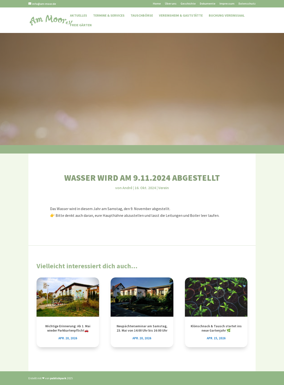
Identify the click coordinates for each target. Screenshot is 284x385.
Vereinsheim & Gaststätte (181, 16)
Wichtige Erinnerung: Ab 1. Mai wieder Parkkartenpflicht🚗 (67, 328)
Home (157, 3)
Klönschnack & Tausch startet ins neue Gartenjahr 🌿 (216, 328)
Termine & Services (109, 16)
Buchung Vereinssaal (227, 16)
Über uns (171, 3)
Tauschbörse (142, 16)
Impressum (227, 3)
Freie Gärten (81, 25)
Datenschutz (247, 3)
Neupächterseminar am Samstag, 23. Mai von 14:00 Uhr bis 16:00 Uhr (142, 328)
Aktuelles (78, 16)
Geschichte (188, 3)
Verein (163, 187)
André (127, 187)
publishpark (58, 378)
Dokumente (207, 3)
